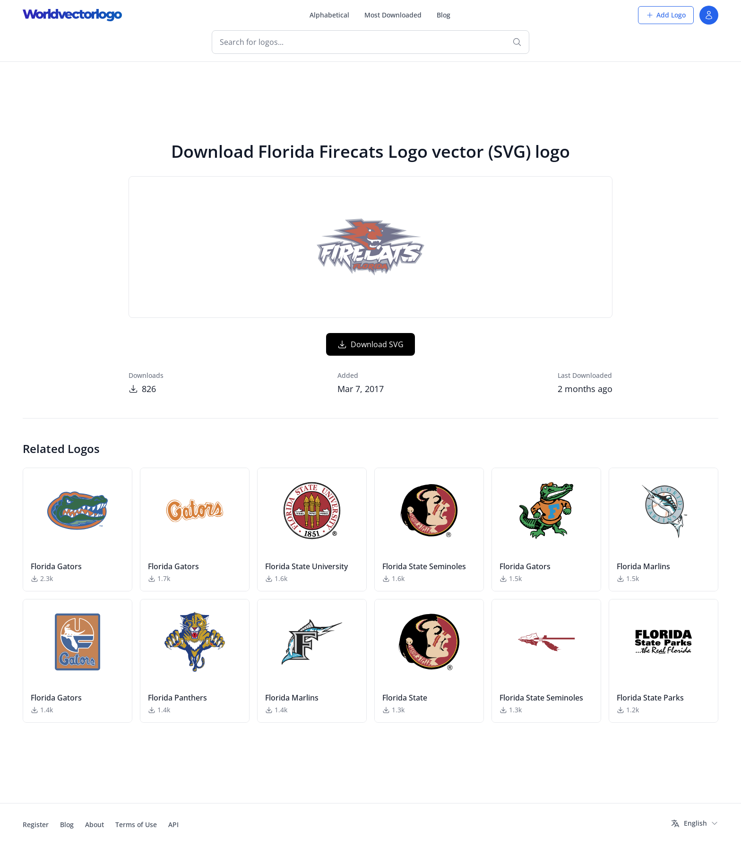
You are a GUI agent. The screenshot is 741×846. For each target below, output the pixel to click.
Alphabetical (329, 14)
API (173, 824)
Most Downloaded (393, 14)
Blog (443, 14)
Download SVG (370, 344)
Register (36, 824)
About (94, 824)
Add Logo (666, 14)
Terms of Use (136, 824)
